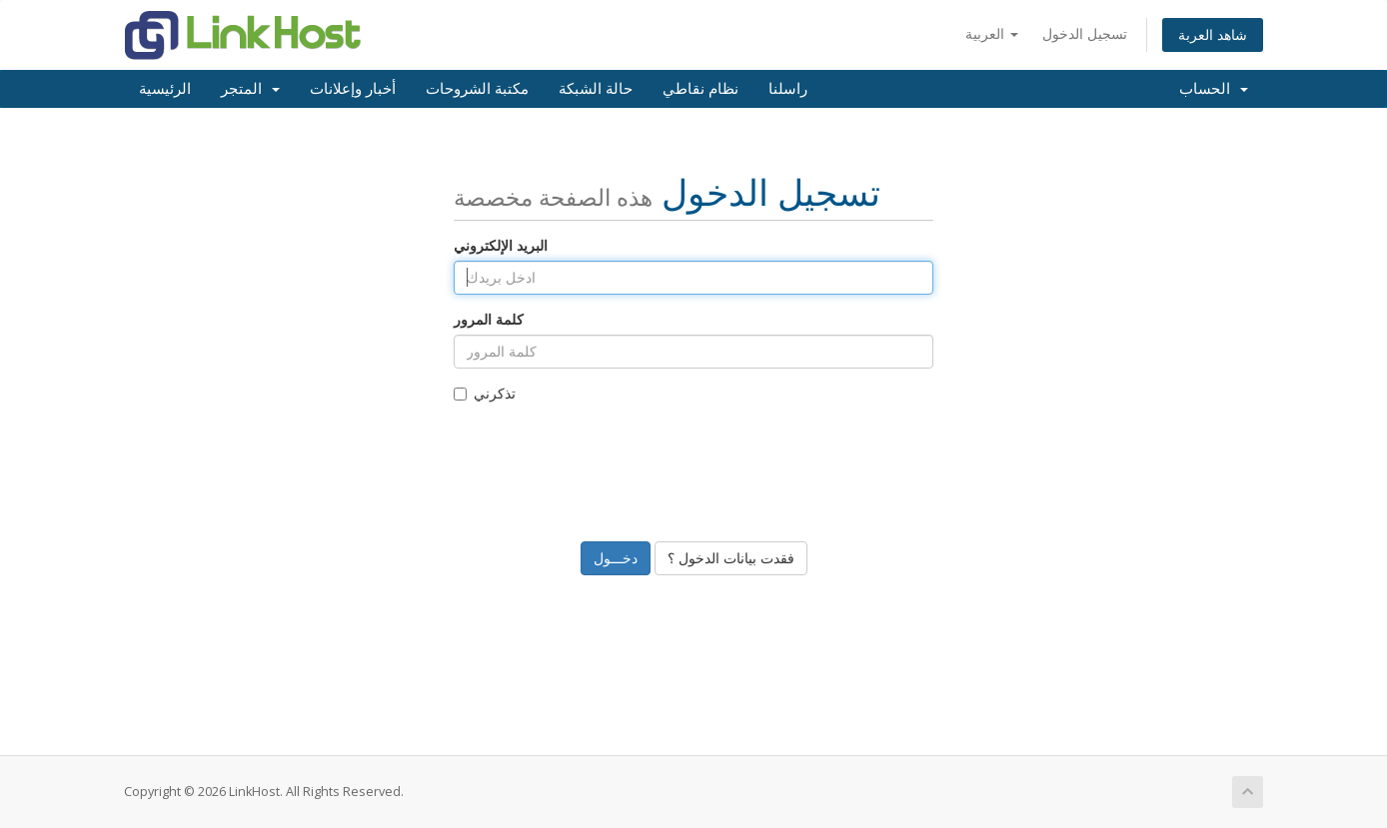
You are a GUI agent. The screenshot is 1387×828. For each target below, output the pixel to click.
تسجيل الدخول (1084, 33)
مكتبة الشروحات (477, 89)
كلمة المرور (489, 319)
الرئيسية (165, 89)
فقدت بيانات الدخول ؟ (731, 557)
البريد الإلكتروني (501, 245)
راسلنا (787, 89)
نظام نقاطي (700, 89)
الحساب (1213, 89)
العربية (991, 33)
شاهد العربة (1212, 34)
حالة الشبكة (596, 89)
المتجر (250, 89)
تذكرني (485, 393)
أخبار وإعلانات (353, 89)
